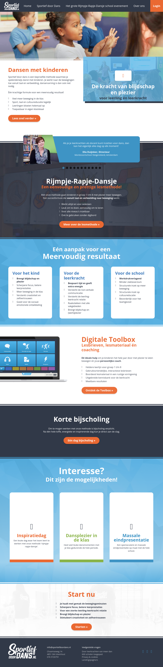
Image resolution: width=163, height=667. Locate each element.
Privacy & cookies (90, 657)
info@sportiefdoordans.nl (59, 647)
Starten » (81, 627)
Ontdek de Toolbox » (99, 390)
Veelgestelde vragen (91, 647)
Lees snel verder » (24, 118)
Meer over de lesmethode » (81, 224)
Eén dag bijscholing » (81, 440)
